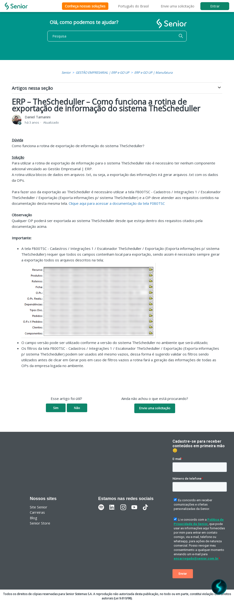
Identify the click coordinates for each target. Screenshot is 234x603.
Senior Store (40, 523)
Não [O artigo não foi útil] (77, 408)
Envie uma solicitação (177, 6)
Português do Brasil (133, 6)
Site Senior (38, 507)
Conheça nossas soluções (85, 6)
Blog (33, 517)
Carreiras (37, 512)
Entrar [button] (215, 6)
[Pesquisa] (117, 36)
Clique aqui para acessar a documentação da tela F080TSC (117, 203)
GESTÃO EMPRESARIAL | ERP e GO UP (102, 72)
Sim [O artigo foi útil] (55, 408)
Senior (66, 72)
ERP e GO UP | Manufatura (153, 72)
